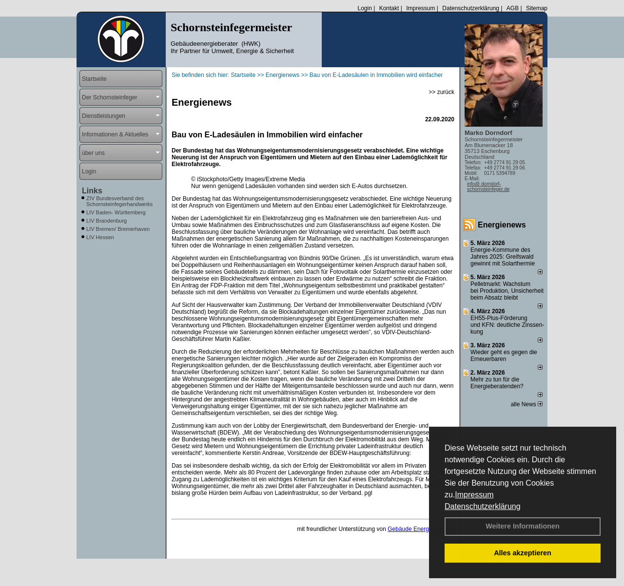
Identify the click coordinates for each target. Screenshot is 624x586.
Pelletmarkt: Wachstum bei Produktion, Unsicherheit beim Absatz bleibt (507, 291)
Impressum (474, 495)
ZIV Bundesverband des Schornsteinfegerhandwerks (119, 201)
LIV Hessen (100, 237)
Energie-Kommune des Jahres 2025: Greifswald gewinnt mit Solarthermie (502, 256)
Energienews (502, 225)
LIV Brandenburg (106, 221)
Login (364, 8)
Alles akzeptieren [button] (522, 553)
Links (92, 191)
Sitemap (536, 8)
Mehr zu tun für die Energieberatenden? (497, 383)
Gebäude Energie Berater (421, 529)
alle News (527, 404)
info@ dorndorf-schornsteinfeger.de (488, 186)
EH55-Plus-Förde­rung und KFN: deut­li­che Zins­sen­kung (507, 325)
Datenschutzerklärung (483, 506)
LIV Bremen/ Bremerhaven (118, 229)
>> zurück (441, 92)
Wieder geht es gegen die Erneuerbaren (503, 355)
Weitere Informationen (523, 526)
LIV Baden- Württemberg (116, 212)
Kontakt (389, 8)
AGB (513, 8)
